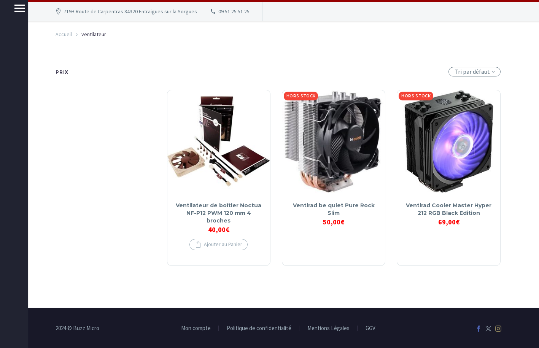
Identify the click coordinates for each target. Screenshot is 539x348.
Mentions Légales (328, 328)
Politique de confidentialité (259, 328)
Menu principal (8, 8)
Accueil (64, 34)
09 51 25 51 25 (234, 11)
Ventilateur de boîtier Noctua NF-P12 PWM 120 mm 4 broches (218, 213)
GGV (370, 328)
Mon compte (196, 328)
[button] (218, 244)
